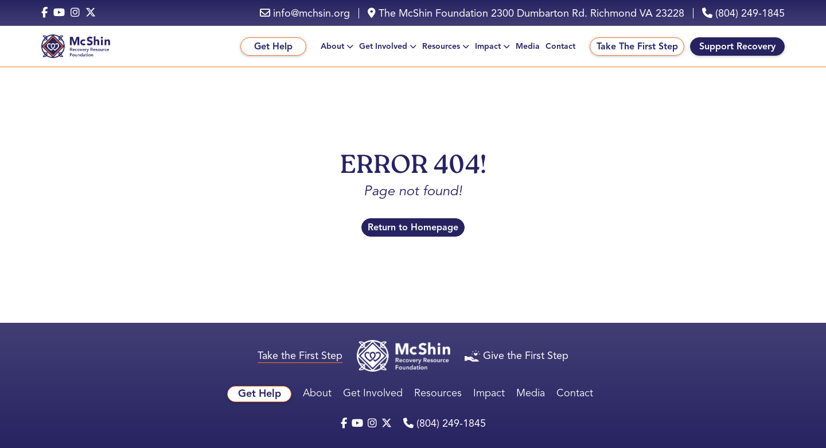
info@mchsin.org (305, 13)
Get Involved (383, 46)
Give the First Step (516, 355)
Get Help (273, 46)
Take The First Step (637, 46)
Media (528, 46)
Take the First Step (300, 355)
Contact (560, 46)
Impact (488, 46)
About (332, 46)
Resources (441, 46)
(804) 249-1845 (743, 13)
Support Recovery (737, 46)
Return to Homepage (413, 227)
